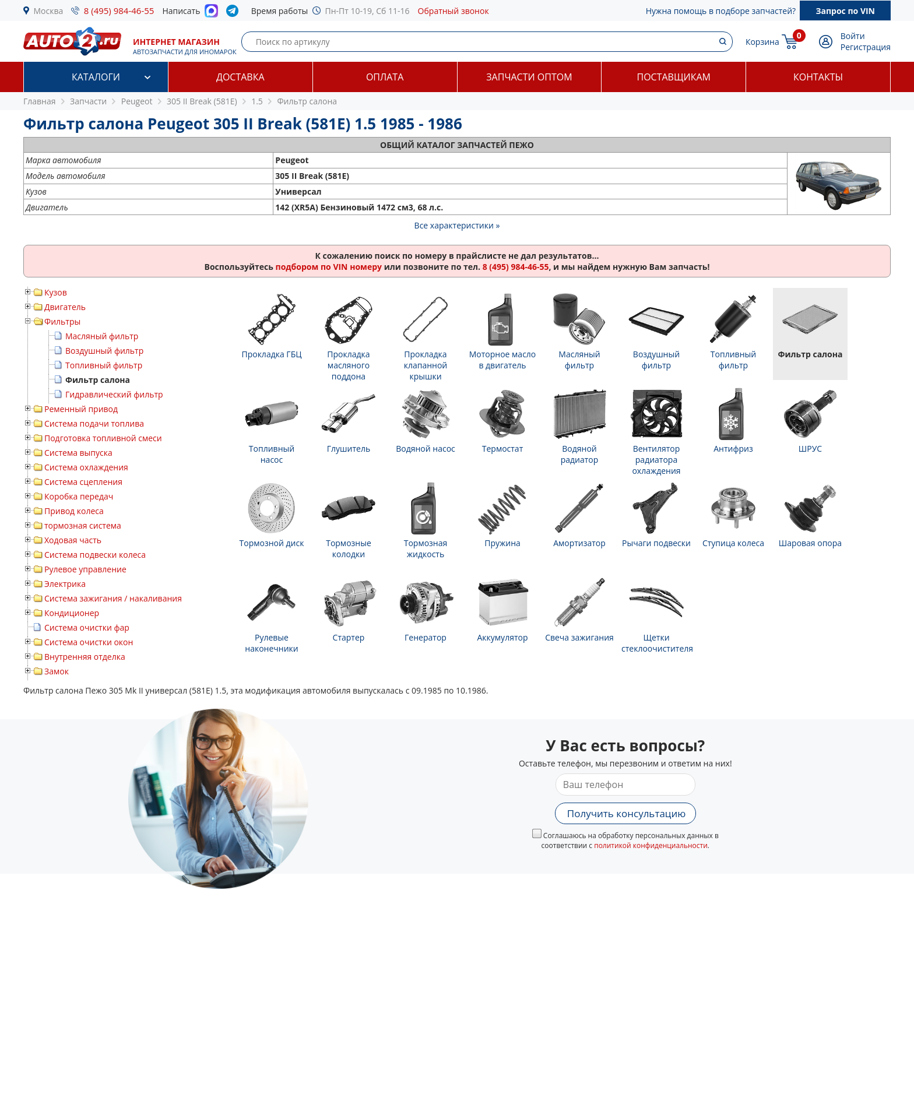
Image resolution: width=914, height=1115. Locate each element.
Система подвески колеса (95, 554)
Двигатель (65, 306)
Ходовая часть (72, 540)
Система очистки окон (88, 642)
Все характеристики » (457, 225)
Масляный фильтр (101, 336)
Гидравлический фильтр (114, 394)
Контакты (818, 77)
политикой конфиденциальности (651, 845)
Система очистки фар (86, 627)
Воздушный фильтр (104, 350)
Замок (56, 671)
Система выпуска (78, 452)
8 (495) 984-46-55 (119, 10)
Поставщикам (674, 77)
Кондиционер (71, 612)
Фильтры (62, 321)
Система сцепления (83, 481)
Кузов (55, 292)
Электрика (65, 583)
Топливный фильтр (103, 365)
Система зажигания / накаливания (113, 598)
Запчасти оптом (529, 77)
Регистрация (866, 46)
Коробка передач (78, 496)
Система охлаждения (86, 467)
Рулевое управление (85, 569)
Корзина (762, 41)
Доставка (240, 77)
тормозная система (82, 525)
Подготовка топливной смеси (103, 438)
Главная (39, 101)
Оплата (384, 77)
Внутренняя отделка (84, 656)
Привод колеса (74, 510)
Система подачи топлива (94, 423)
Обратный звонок (453, 10)
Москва (49, 10)
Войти (853, 35)
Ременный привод (81, 408)
